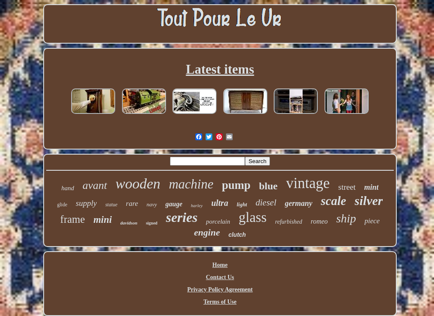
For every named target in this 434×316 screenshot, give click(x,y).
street (347, 187)
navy (152, 204)
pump (236, 185)
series (182, 217)
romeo (319, 221)
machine (191, 184)
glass (253, 217)
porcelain (218, 221)
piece (372, 221)
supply (86, 203)
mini (102, 219)
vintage (308, 183)
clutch (237, 234)
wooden (138, 183)
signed (151, 223)
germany (298, 203)
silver (369, 201)
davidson (128, 222)
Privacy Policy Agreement (220, 289)
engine (207, 232)
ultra (219, 203)
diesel (266, 202)
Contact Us (220, 277)
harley (197, 205)
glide (62, 205)
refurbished (288, 222)
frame (72, 219)
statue (111, 205)
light (241, 204)
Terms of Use (219, 302)
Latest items (220, 69)
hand (67, 188)
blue (268, 185)
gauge (173, 204)
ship (346, 218)
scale (333, 201)
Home (220, 265)
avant (95, 185)
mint (371, 187)
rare (132, 204)
